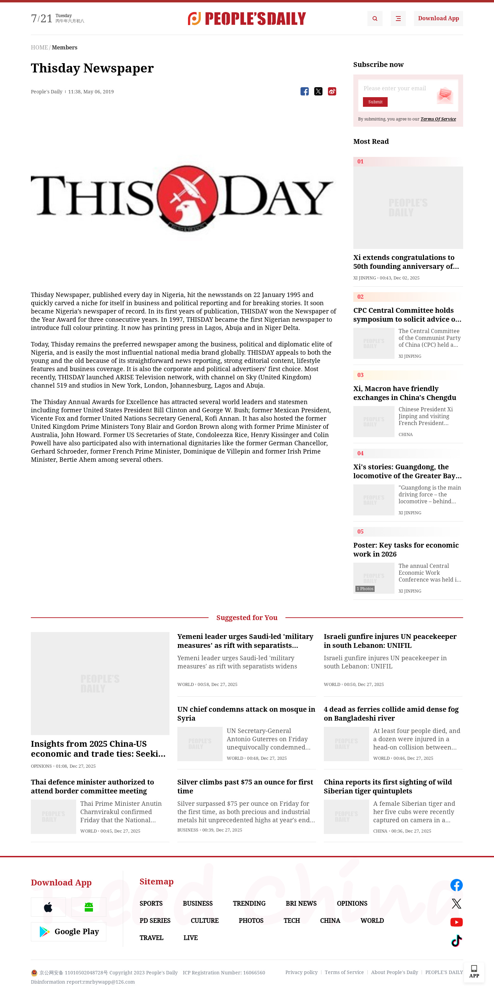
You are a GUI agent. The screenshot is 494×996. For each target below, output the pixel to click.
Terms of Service (344, 972)
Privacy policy (301, 972)
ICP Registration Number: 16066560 (224, 972)
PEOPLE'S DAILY (444, 972)
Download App (438, 18)
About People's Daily (394, 972)
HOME (39, 47)
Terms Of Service (438, 119)
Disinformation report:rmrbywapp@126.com (83, 982)
